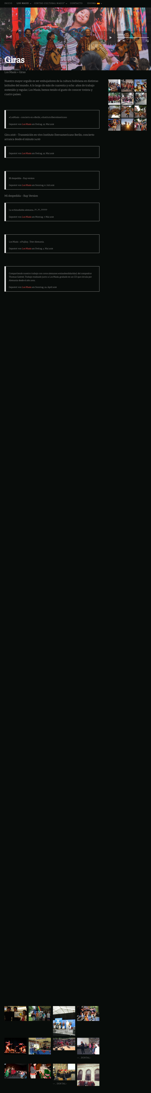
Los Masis (24, 3)
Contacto (76, 3)
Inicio (8, 3)
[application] (127, 14)
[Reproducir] (110, 14)
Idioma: (95, 3)
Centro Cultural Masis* (51, 3)
